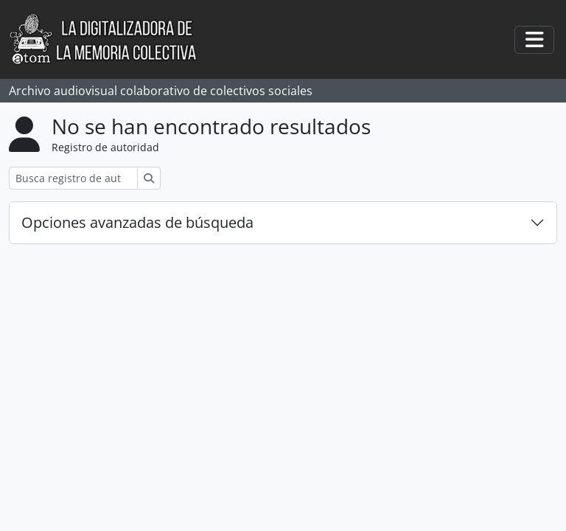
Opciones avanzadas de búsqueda (137, 222)
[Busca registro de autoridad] (73, 178)
